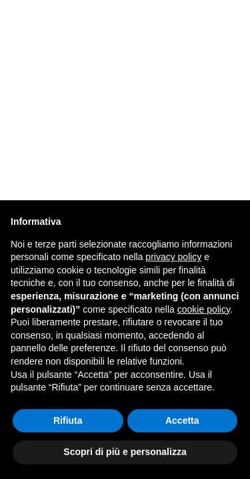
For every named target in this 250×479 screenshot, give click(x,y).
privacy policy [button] (173, 256)
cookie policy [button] (203, 309)
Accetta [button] (182, 420)
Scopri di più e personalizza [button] (124, 451)
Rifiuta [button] (68, 420)
